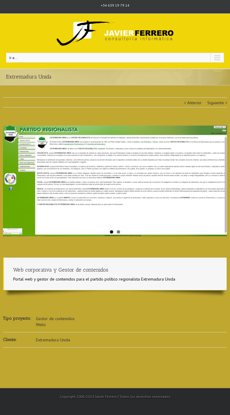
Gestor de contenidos (55, 318)
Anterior (194, 102)
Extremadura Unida (53, 340)
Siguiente (215, 102)
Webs (41, 324)
